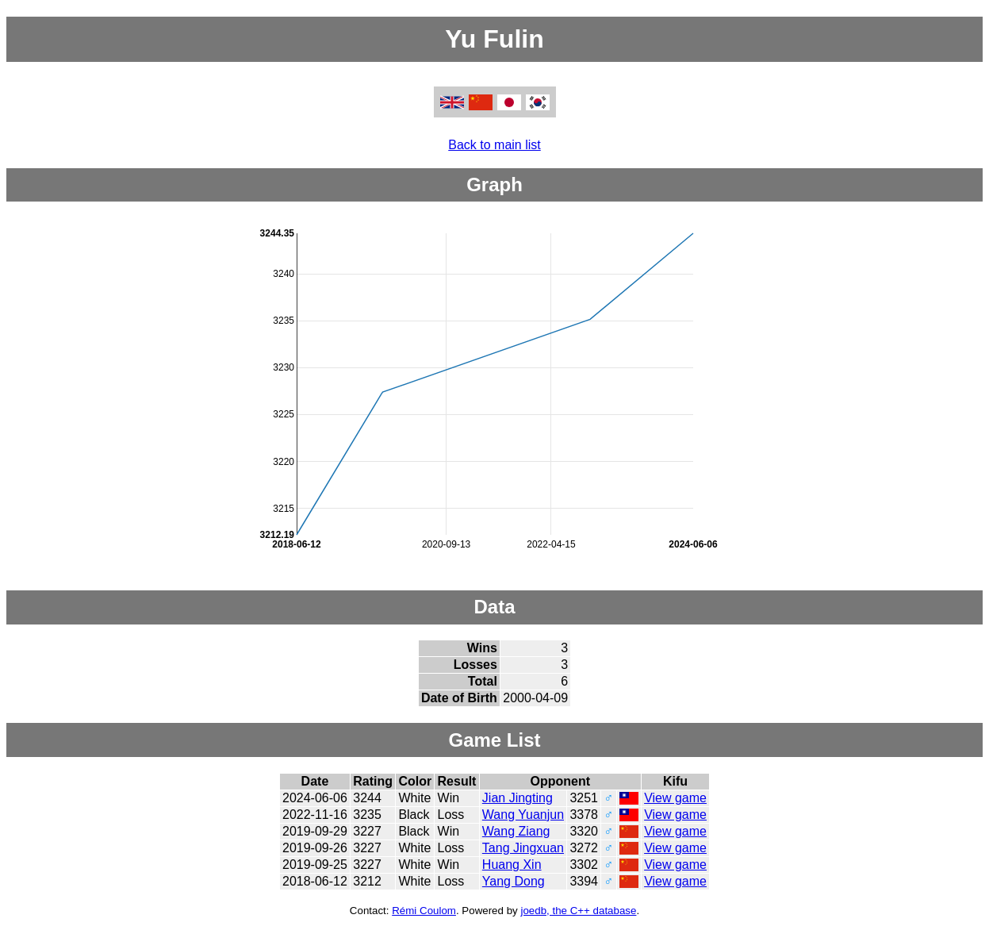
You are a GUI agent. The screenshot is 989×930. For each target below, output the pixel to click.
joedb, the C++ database (578, 911)
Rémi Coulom (424, 911)
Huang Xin (512, 864)
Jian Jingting (517, 798)
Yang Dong (513, 881)
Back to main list (494, 145)
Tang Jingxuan (523, 848)
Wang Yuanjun (523, 814)
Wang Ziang (516, 831)
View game (675, 798)
